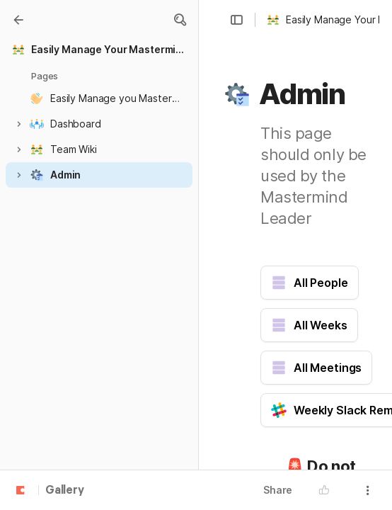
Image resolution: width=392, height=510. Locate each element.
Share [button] (277, 490)
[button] (180, 20)
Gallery (64, 491)
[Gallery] (18, 20)
